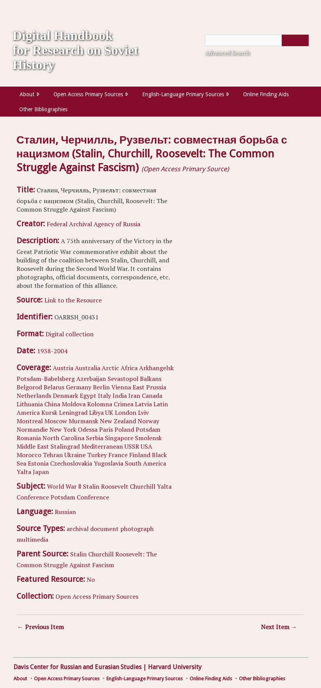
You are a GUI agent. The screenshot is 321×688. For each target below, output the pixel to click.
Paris (106, 429)
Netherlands (34, 395)
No (91, 579)
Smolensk (148, 438)
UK (109, 412)
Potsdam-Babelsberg (46, 378)
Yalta (24, 472)
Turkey (97, 455)
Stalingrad (65, 446)
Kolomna (99, 404)
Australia (87, 368)
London (125, 412)
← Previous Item (40, 627)
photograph (137, 528)
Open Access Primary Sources (88, 94)
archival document (93, 528)
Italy (104, 395)
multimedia (32, 539)
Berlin (101, 387)
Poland (124, 429)
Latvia (143, 404)
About (27, 94)
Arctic (110, 368)
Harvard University (175, 667)
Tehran (53, 455)
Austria (63, 368)
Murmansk (83, 421)
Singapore (119, 438)
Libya (96, 412)
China (52, 404)
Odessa (87, 429)
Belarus (54, 387)
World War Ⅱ (64, 486)
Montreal (30, 421)
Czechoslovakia (71, 463)
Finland (139, 455)
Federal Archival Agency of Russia (93, 224)
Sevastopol (123, 378)
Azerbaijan (91, 378)
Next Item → (279, 627)
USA (146, 446)
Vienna (121, 387)
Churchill (142, 486)
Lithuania (30, 404)
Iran (134, 395)
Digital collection (69, 334)
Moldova (74, 404)
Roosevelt (114, 486)
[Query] (257, 40)
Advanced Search (227, 53)
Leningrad (73, 412)
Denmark (65, 395)
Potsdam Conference (79, 497)
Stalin (91, 486)
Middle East (33, 446)
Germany (78, 387)
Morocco (29, 455)
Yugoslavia (108, 463)
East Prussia (149, 387)
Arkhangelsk (156, 368)
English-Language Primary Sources (183, 94)
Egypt (88, 395)
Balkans (150, 378)
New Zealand (118, 421)
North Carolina (63, 438)
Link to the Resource (73, 300)
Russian (65, 512)
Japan (41, 472)
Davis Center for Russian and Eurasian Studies (77, 667)
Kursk (49, 412)
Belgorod (29, 387)
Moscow (55, 421)
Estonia (38, 463)
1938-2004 (52, 351)
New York (62, 429)
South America (145, 463)
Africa (129, 368)
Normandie (32, 429)
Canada (152, 395)
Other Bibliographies (43, 109)
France (118, 455)
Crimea (123, 404)
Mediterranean (102, 446)
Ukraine (75, 455)
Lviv (143, 412)
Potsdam (148, 429)
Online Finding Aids (266, 94)
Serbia (94, 438)
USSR (131, 446)
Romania (29, 438)
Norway (148, 421)
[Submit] (295, 40)
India (120, 395)
